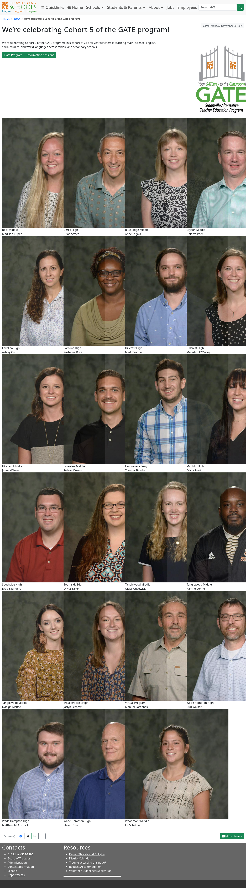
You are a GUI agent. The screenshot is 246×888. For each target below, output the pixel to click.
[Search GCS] (217, 7)
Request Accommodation (85, 867)
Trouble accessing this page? (87, 862)
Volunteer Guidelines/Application (90, 871)
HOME (6, 18)
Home (75, 7)
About (156, 7)
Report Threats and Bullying (87, 854)
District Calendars (80, 858)
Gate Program (13, 55)
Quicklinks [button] (52, 7)
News (17, 18)
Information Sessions (40, 55)
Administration (17, 862)
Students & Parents (126, 7)
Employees (187, 7)
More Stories (232, 836)
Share (9, 836)
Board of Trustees (19, 858)
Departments (16, 875)
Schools (95, 7)
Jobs (170, 7)
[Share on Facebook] (20, 836)
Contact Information (21, 867)
